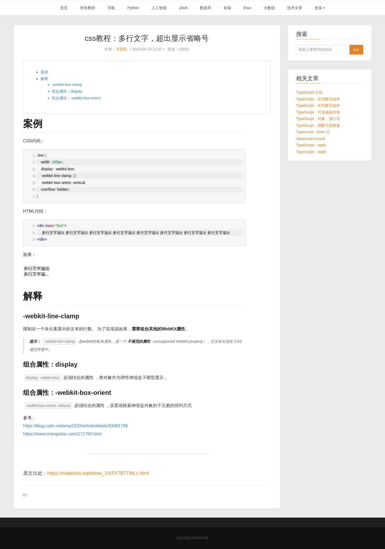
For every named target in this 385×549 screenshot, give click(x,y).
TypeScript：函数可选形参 (318, 125)
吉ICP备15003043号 (192, 538)
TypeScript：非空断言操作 (318, 99)
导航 (111, 8)
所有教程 (87, 8)
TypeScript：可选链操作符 (318, 112)
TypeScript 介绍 (309, 92)
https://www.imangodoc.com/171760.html (62, 434)
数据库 (205, 8)
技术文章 (294, 8)
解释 (44, 79)
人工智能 (159, 8)
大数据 (269, 8)
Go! (356, 50)
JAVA (183, 8)
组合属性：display (67, 91)
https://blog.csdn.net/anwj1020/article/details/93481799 (75, 426)
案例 (44, 72)
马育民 (121, 49)
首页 (64, 8)
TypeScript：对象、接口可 (318, 119)
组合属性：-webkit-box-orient (76, 98)
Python (133, 8)
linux (247, 8)
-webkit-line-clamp (67, 84)
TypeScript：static (311, 145)
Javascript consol (310, 138)
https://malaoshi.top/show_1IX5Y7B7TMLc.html (98, 473)
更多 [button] (320, 8)
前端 (227, 8)
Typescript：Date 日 (313, 132)
